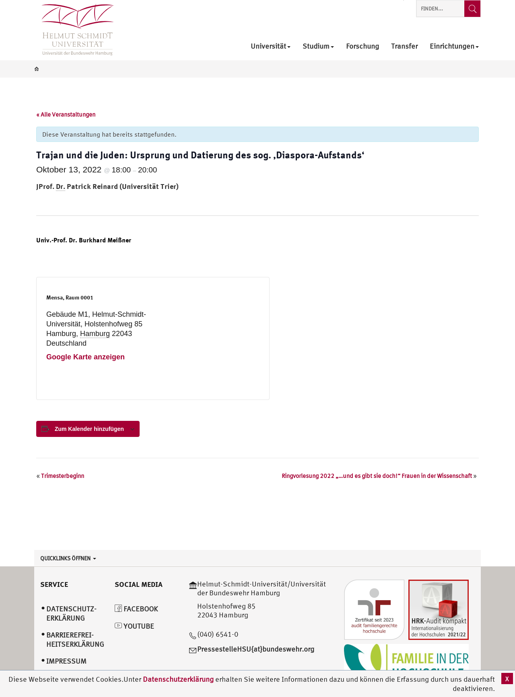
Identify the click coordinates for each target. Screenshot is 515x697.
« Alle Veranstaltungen (65, 114)
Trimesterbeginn (60, 476)
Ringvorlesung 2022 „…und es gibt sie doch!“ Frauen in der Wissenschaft (379, 476)
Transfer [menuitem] (404, 46)
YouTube (134, 626)
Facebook (136, 609)
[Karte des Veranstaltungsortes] (206, 338)
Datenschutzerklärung (178, 679)
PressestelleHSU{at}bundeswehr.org (255, 649)
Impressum (66, 661)
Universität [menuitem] (270, 46)
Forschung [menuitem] (362, 46)
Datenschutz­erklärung (71, 613)
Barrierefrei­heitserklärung (75, 639)
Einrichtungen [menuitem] (454, 46)
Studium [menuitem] (318, 46)
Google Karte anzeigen (85, 357)
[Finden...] (472, 8)
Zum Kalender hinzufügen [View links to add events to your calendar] (89, 429)
